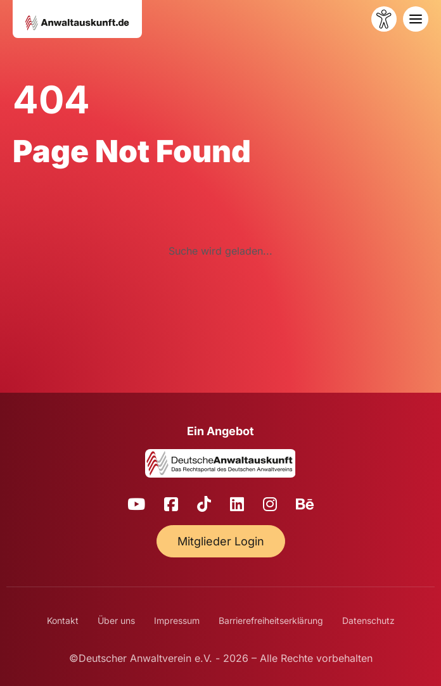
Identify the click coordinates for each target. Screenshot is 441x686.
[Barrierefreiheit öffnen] (384, 19)
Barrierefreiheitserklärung (271, 620)
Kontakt (63, 620)
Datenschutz (368, 620)
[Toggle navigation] (415, 19)
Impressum (177, 620)
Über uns (116, 620)
